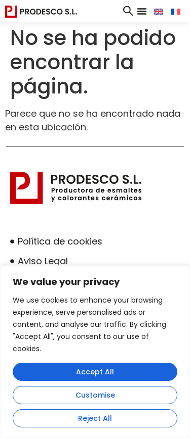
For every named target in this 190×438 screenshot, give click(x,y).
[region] (95, 351)
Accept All (95, 372)
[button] (141, 11)
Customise (95, 395)
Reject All (95, 418)
